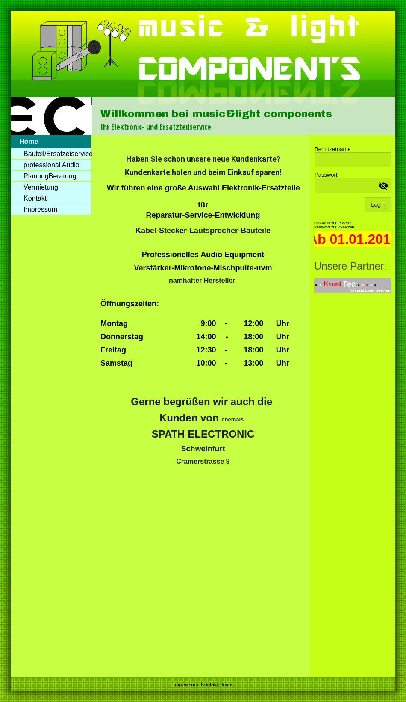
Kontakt (35, 198)
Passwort (326, 175)
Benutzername (333, 149)
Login (378, 204)
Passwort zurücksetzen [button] (334, 227)
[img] (203, 73)
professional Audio (51, 165)
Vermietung (41, 187)
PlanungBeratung (50, 176)
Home (28, 141)
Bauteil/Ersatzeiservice (57, 153)
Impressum (40, 209)
